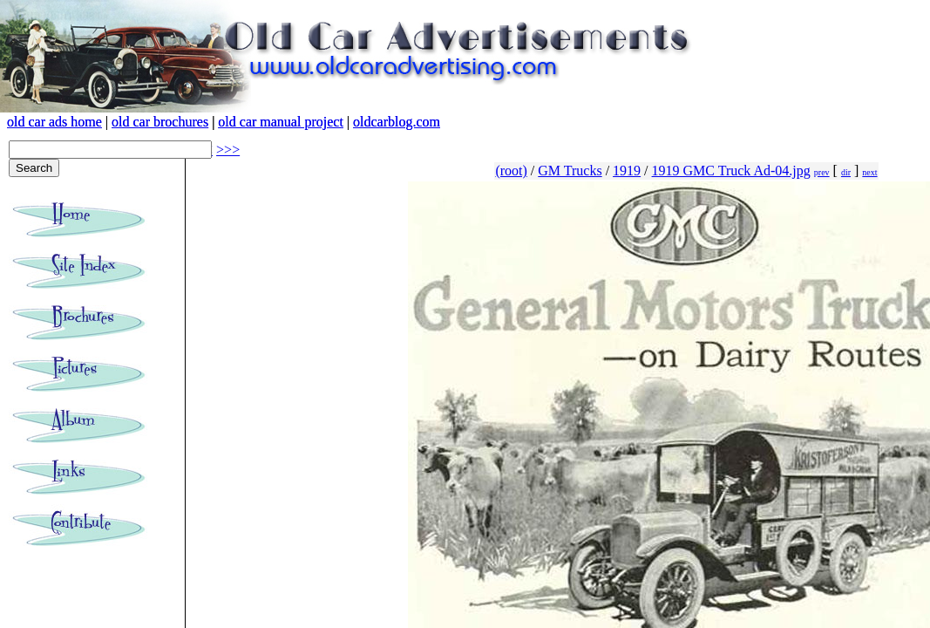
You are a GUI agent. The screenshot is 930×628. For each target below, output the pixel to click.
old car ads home (54, 121)
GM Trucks (569, 170)
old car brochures (160, 121)
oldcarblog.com (396, 121)
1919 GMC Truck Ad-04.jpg (731, 170)
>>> (228, 149)
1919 (627, 170)
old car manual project (280, 121)
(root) (510, 170)
